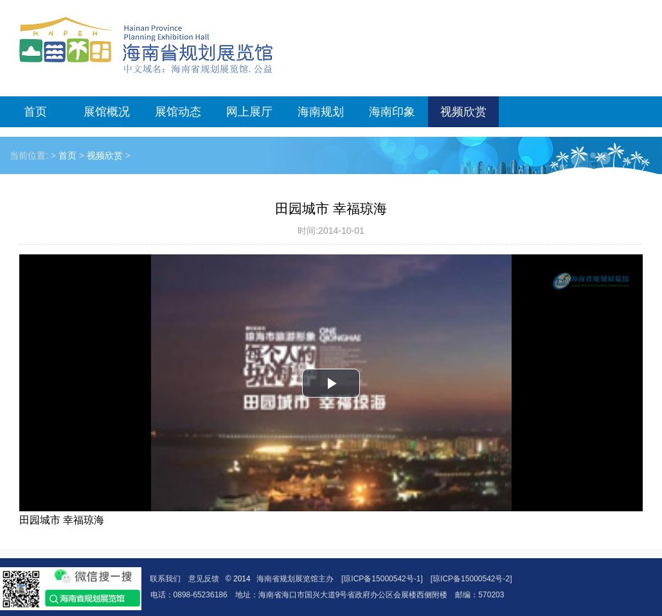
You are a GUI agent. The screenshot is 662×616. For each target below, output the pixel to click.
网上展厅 (249, 111)
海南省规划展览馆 (146, 45)
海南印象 (392, 111)
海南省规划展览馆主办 (295, 578)
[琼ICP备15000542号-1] (382, 578)
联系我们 (165, 578)
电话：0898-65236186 (189, 594)
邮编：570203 (479, 594)
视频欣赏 (463, 111)
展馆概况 (107, 111)
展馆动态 (178, 111)
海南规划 (321, 111)
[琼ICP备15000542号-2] (471, 578)
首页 (35, 111)
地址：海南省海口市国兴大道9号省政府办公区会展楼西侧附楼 (341, 594)
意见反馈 (203, 578)
